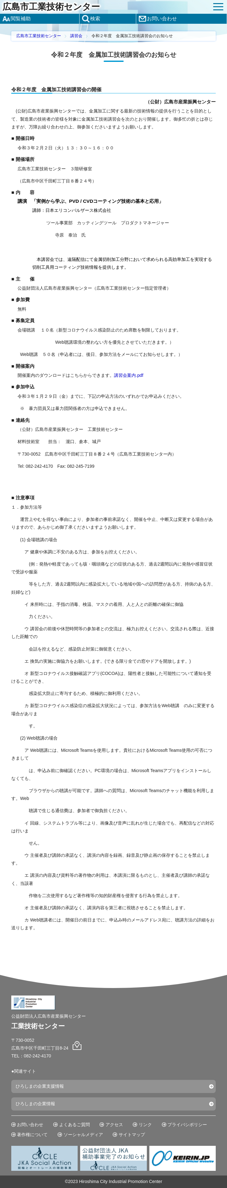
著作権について (32, 1134)
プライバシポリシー (187, 1124)
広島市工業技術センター (51, 7)
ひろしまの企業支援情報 (40, 1086)
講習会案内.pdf (128, 375)
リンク (145, 1124)
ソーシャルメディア (83, 1134)
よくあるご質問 (74, 1124)
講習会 (76, 36)
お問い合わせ (30, 1124)
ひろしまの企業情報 (35, 1103)
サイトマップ (132, 1134)
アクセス (114, 1124)
